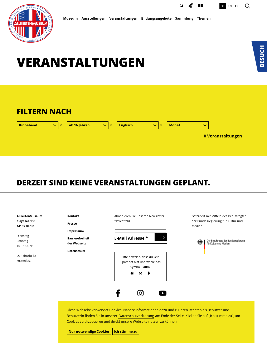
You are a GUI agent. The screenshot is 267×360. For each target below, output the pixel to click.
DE (222, 6)
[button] (259, 56)
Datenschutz (76, 251)
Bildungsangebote (156, 18)
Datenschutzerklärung (136, 315)
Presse (72, 223)
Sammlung (184, 18)
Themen (204, 18)
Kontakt (73, 216)
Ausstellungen (94, 18)
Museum (70, 18)
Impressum (75, 231)
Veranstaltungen (123, 18)
